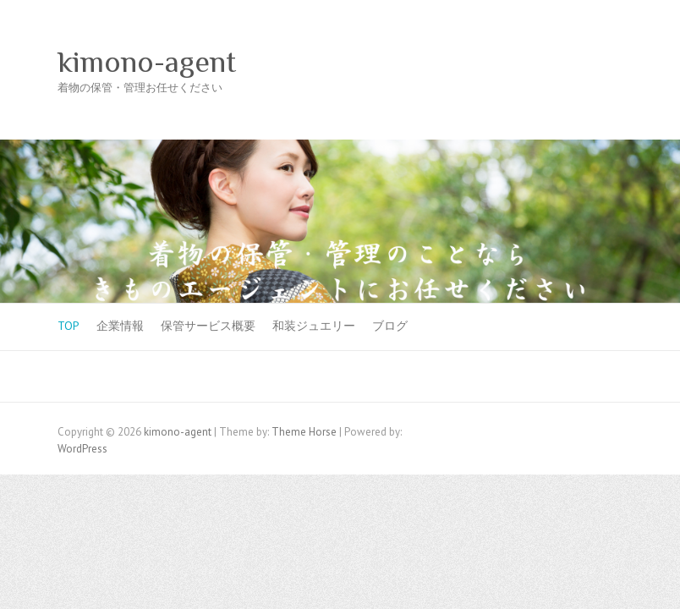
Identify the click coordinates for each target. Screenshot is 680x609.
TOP (69, 325)
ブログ (390, 325)
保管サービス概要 (208, 325)
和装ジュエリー (313, 325)
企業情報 (120, 325)
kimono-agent (147, 62)
